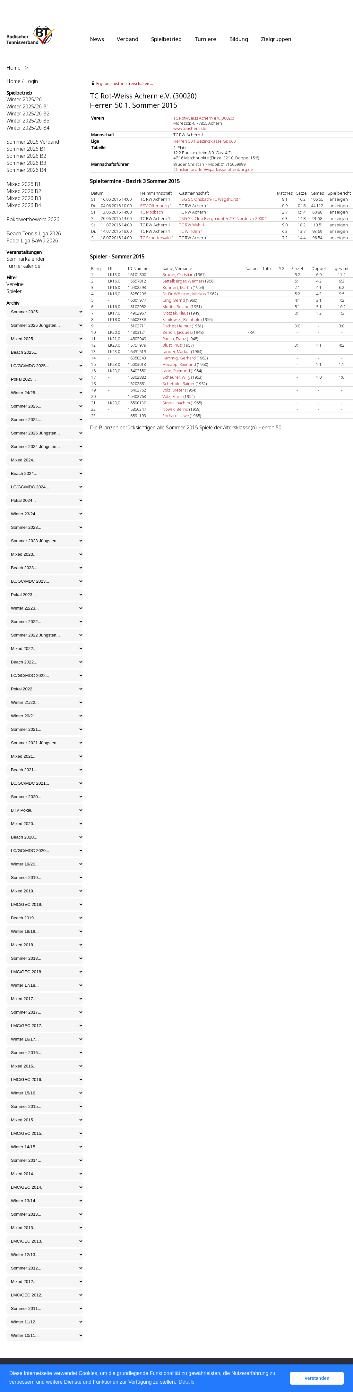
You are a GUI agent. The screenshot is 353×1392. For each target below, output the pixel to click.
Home (13, 67)
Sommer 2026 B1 (26, 148)
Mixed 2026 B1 (23, 184)
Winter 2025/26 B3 (27, 120)
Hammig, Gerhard (179, 358)
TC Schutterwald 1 (157, 237)
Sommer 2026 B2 (26, 155)
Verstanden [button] (317, 1378)
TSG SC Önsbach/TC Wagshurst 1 (210, 199)
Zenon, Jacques (177, 332)
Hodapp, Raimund (179, 364)
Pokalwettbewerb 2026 (32, 219)
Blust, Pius (172, 345)
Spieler (14, 291)
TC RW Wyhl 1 (192, 225)
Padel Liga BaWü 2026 (32, 240)
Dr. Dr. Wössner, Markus (184, 294)
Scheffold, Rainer (178, 383)
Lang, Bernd (173, 300)
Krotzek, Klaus (175, 313)
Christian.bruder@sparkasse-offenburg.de (213, 169)
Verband (127, 39)
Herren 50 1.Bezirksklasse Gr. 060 (204, 141)
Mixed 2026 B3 (23, 198)
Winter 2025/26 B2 (27, 113)
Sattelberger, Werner (182, 281)
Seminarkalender (25, 258)
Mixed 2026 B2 (23, 191)
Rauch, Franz (174, 339)
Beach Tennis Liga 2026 (33, 233)
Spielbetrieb (166, 39)
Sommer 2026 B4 (26, 169)
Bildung (238, 39)
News (97, 39)
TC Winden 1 (191, 231)
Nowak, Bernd (175, 409)
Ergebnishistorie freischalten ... (124, 83)
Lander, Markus (176, 351)
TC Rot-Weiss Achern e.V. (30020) (203, 118)
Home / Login (22, 81)
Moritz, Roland (176, 306)
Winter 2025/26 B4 (27, 127)
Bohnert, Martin (177, 287)
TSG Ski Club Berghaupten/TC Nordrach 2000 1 (223, 218)
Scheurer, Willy (176, 377)
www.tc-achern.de (189, 128)
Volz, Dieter (173, 390)
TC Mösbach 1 (153, 212)
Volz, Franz (172, 396)
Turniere (205, 39)
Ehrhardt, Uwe (175, 415)
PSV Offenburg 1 (156, 205)
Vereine (15, 284)
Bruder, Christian (178, 274)
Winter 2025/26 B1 (27, 106)
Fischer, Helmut (176, 326)
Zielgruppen (276, 39)
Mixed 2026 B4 (23, 205)
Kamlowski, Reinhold (181, 319)
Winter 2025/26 (24, 99)
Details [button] (186, 1382)
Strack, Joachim (176, 403)
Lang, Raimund (176, 371)
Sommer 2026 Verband (32, 141)
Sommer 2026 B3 (26, 162)
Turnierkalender (24, 265)
